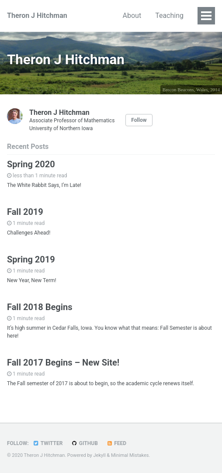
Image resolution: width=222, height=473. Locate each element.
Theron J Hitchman (37, 15)
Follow (138, 120)
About (132, 15)
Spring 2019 (31, 259)
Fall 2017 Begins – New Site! (63, 362)
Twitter (48, 443)
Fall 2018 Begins (40, 307)
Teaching (169, 15)
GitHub (84, 443)
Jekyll (100, 455)
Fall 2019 (25, 212)
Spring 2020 (31, 164)
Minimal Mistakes (130, 455)
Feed (116, 443)
